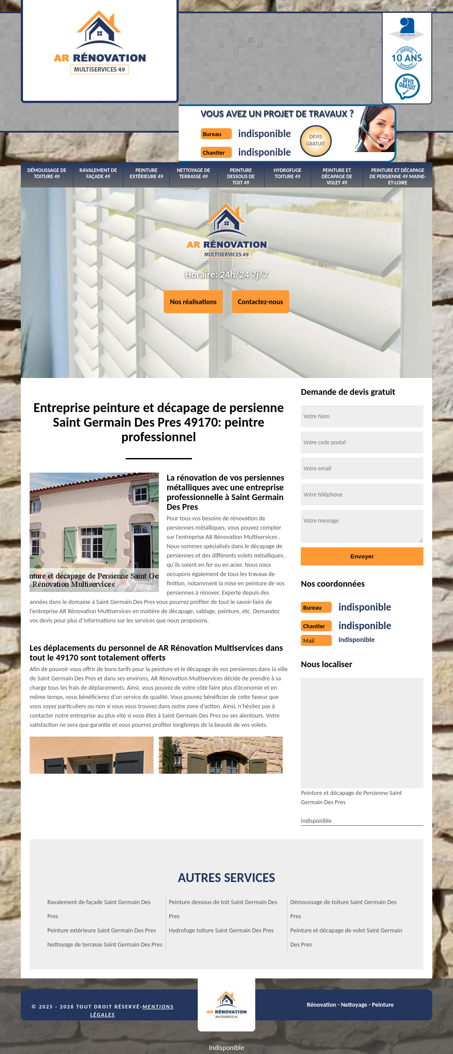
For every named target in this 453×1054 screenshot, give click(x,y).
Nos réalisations (193, 278)
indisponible (250, 46)
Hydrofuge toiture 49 (287, 120)
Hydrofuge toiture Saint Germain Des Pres (221, 882)
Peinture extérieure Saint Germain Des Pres (101, 882)
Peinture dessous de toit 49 (240, 123)
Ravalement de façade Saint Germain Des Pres (98, 861)
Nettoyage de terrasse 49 (193, 120)
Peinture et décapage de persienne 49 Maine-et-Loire (398, 123)
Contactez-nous (260, 278)
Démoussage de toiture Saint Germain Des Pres (343, 861)
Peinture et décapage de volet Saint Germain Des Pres (346, 889)
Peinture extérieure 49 (146, 120)
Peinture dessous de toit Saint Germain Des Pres (223, 861)
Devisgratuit (309, 53)
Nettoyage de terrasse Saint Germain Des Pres (104, 896)
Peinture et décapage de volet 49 (337, 123)
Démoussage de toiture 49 (46, 120)
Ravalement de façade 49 (98, 120)
